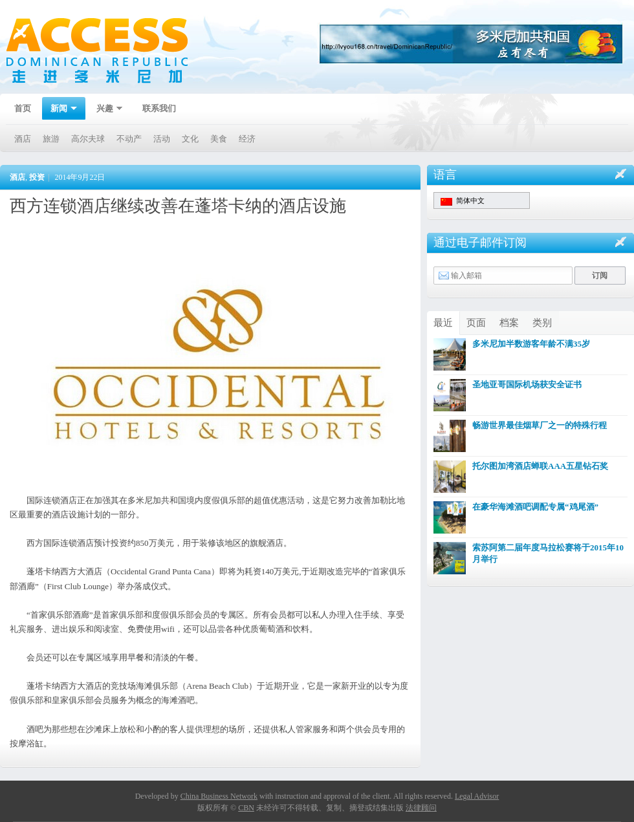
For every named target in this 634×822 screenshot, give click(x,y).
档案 (509, 323)
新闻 (59, 109)
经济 (247, 139)
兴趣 (105, 109)
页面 (476, 323)
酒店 (22, 139)
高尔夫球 (88, 139)
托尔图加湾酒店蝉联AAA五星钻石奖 (540, 466)
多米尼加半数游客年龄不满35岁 (531, 344)
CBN (246, 807)
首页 (22, 108)
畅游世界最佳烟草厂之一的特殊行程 (539, 425)
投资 (37, 177)
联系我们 (159, 108)
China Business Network (218, 796)
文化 (190, 139)
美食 (218, 139)
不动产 (129, 139)
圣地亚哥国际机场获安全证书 (527, 384)
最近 (443, 323)
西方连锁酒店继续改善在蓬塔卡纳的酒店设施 (178, 206)
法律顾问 (421, 807)
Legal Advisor (477, 796)
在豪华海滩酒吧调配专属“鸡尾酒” (535, 507)
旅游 (51, 139)
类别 (542, 323)
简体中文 (463, 201)
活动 (161, 139)
